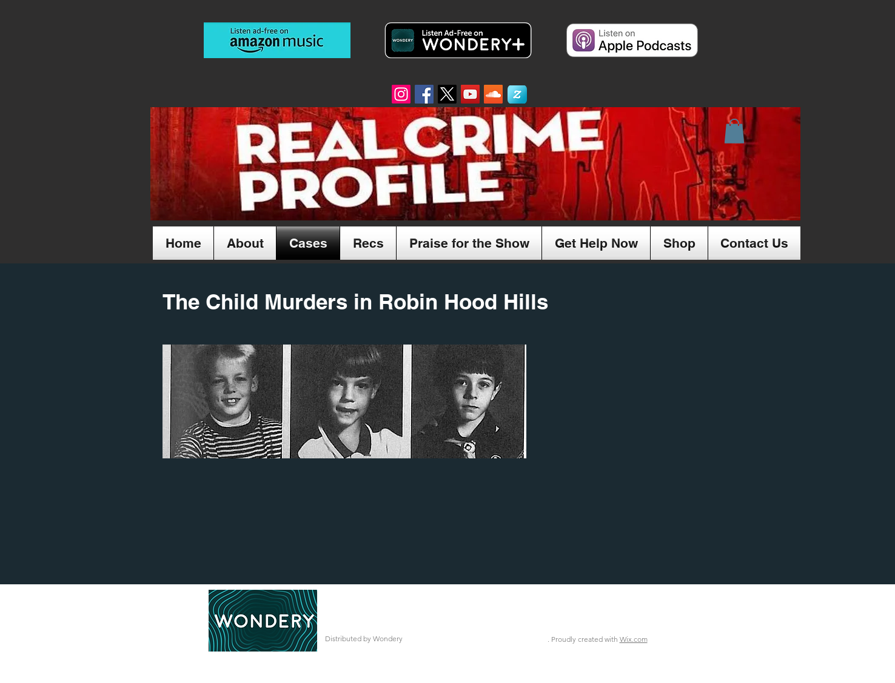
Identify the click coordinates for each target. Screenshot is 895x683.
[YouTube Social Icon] (470, 94)
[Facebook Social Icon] (424, 94)
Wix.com (634, 639)
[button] (734, 131)
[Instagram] (401, 94)
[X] (447, 94)
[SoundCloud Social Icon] (493, 94)
